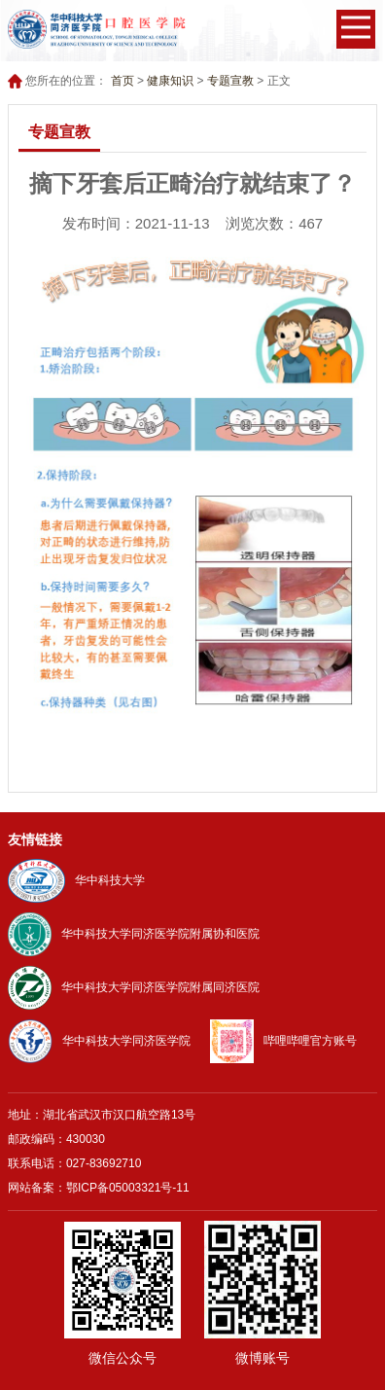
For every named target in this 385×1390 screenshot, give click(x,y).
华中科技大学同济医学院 (99, 1041)
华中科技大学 (76, 880)
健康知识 (170, 81)
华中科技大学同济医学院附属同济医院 (134, 987)
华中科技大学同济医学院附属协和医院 (134, 934)
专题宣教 (230, 81)
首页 (122, 81)
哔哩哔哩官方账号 (283, 1041)
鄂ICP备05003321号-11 (128, 1187)
